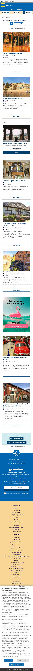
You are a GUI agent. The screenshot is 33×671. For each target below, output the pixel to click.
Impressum (7, 669)
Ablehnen (8, 660)
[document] (16, 623)
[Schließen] (31, 587)
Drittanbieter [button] (25, 669)
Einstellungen (23, 660)
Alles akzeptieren (16, 664)
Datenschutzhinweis (16, 669)
